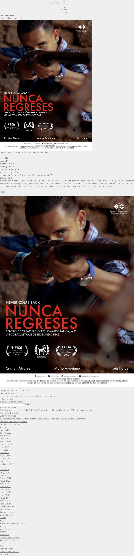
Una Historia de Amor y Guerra (13, 421)
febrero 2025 (5, 438)
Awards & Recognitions (10, 540)
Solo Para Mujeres (8, 416)
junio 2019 (4, 495)
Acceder (3, 546)
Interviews (4, 534)
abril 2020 (4, 484)
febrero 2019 (5, 503)
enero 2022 (5, 455)
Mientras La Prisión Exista (12, 402)
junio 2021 (4, 469)
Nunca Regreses (7, 15)
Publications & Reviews (10, 537)
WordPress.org (6, 554)
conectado (24, 396)
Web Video (5, 529)
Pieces (3, 517)
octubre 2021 (5, 461)
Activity (63, 12)
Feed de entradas (7, 549)
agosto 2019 (5, 492)
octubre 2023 (6, 444)
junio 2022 (4, 452)
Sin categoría (6, 515)
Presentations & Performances (13, 523)
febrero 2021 (5, 478)
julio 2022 (4, 450)
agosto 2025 (5, 433)
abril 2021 (4, 475)
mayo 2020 (5, 481)
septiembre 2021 (7, 464)
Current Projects (7, 512)
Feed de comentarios (9, 552)
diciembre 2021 (6, 458)
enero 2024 (5, 441)
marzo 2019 (5, 501)
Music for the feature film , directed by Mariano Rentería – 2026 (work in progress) (43, 419)
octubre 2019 (6, 489)
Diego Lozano (56, 2)
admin (2, 18)
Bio (65, 7)
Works (64, 10)
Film (12, 390)
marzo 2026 (5, 430)
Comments (27, 390)
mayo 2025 (5, 436)
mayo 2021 (5, 472)
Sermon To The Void (9, 413)
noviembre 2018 (7, 506)
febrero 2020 (5, 486)
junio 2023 (4, 447)
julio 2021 (4, 467)
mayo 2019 (5, 498)
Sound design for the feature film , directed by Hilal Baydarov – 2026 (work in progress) (46, 410)
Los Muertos (6, 399)
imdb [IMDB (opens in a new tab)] (2, 192)
